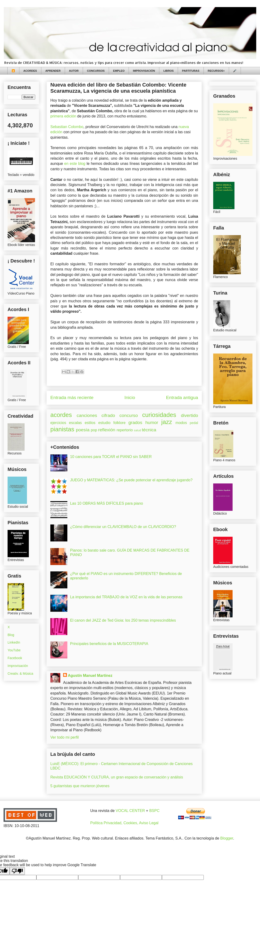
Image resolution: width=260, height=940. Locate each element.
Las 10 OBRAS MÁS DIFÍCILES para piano (106, 503)
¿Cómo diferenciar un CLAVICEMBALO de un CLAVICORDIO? (123, 527)
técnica (149, 429)
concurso (128, 415)
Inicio (130, 397)
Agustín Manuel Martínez (90, 676)
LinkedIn (14, 642)
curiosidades (159, 415)
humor (151, 422)
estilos (90, 423)
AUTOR (74, 70)
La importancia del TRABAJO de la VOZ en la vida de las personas (126, 597)
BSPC (154, 811)
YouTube (14, 650)
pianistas (62, 429)
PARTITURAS (190, 70)
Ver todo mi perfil (64, 737)
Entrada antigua (182, 397)
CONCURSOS (96, 70)
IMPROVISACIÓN (144, 70)
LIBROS (168, 70)
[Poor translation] (17, 871)
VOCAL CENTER (130, 811)
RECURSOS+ (216, 70)
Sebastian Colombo (66, 127)
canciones (87, 415)
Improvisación (18, 666)
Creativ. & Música (20, 673)
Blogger (226, 838)
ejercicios (58, 423)
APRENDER (53, 70)
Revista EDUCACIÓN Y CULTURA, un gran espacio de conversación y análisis (116, 777)
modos (181, 423)
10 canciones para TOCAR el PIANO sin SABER (111, 457)
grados (135, 422)
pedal (194, 423)
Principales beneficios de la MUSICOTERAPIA (109, 644)
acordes (61, 415)
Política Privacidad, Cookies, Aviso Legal (124, 823)
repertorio (125, 430)
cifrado (108, 415)
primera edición (63, 116)
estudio (104, 423)
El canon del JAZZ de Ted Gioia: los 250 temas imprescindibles (123, 620)
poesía (83, 429)
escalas (75, 423)
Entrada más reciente (71, 397)
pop (94, 430)
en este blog (74, 164)
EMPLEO (119, 70)
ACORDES (30, 70)
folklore (119, 423)
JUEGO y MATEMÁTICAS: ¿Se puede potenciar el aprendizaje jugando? (131, 480)
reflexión (106, 429)
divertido (189, 415)
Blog (11, 635)
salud (137, 430)
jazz (166, 422)
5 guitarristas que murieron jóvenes (79, 786)
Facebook (15, 658)
